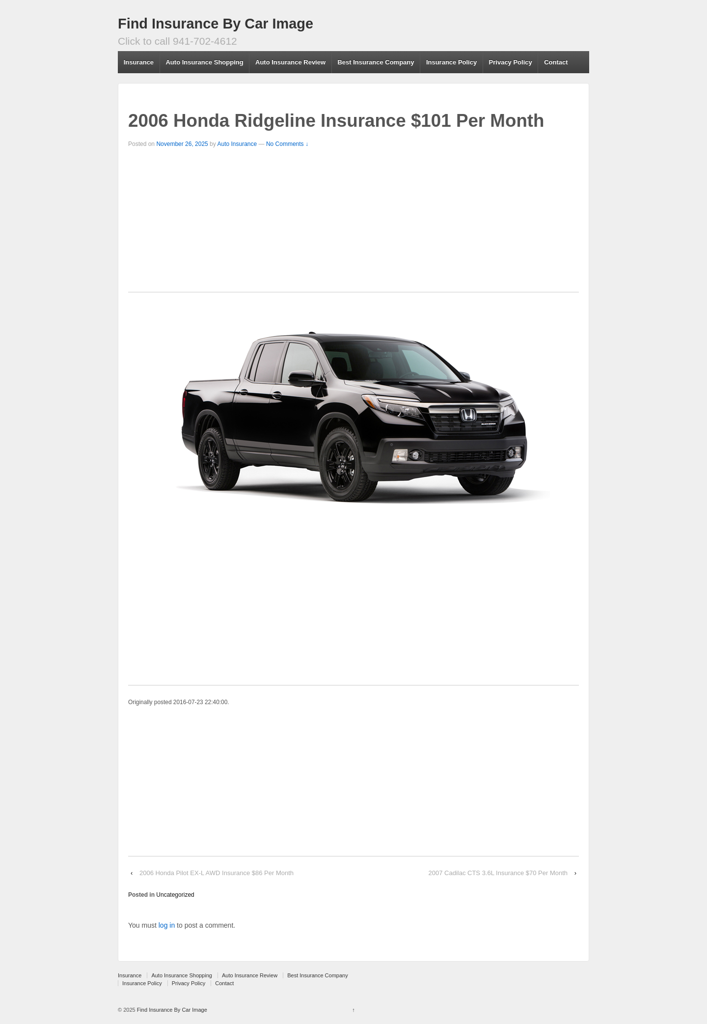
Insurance (139, 62)
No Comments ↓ (287, 144)
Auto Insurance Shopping (204, 62)
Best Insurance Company (375, 62)
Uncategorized (175, 894)
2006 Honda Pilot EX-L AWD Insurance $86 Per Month (216, 873)
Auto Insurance (237, 144)
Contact (556, 62)
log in (167, 925)
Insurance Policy (451, 62)
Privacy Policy (510, 62)
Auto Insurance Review (290, 62)
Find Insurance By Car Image (215, 23)
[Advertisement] (353, 223)
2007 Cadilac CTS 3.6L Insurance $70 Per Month (498, 873)
